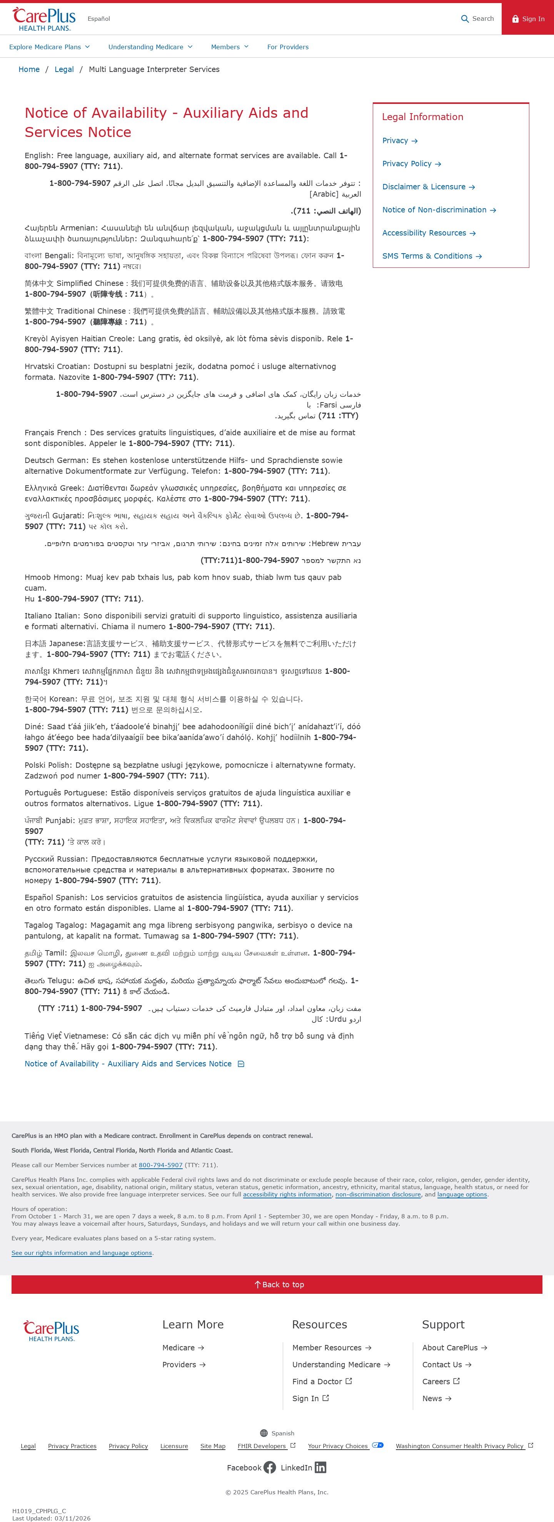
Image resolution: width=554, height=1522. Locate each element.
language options (462, 1194)
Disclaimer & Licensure (429, 186)
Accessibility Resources (429, 232)
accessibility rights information (287, 1194)
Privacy (400, 140)
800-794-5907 (161, 1164)
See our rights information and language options (82, 1252)
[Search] (477, 19)
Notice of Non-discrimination (439, 209)
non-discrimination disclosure (378, 1194)
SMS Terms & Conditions (432, 255)
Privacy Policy (412, 163)
